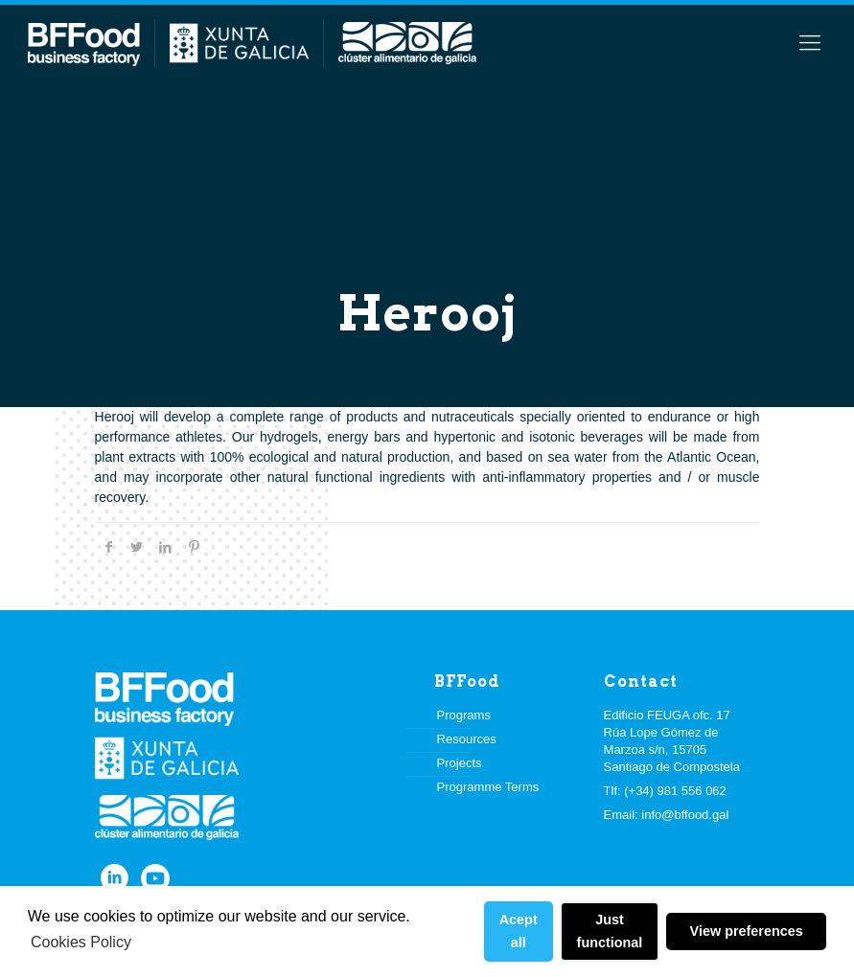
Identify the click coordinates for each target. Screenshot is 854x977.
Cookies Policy (81, 942)
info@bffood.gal (684, 814)
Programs (464, 715)
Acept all (518, 931)
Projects (459, 763)
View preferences (746, 931)
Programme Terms (488, 787)
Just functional (610, 931)
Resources (466, 739)
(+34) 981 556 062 (675, 791)
